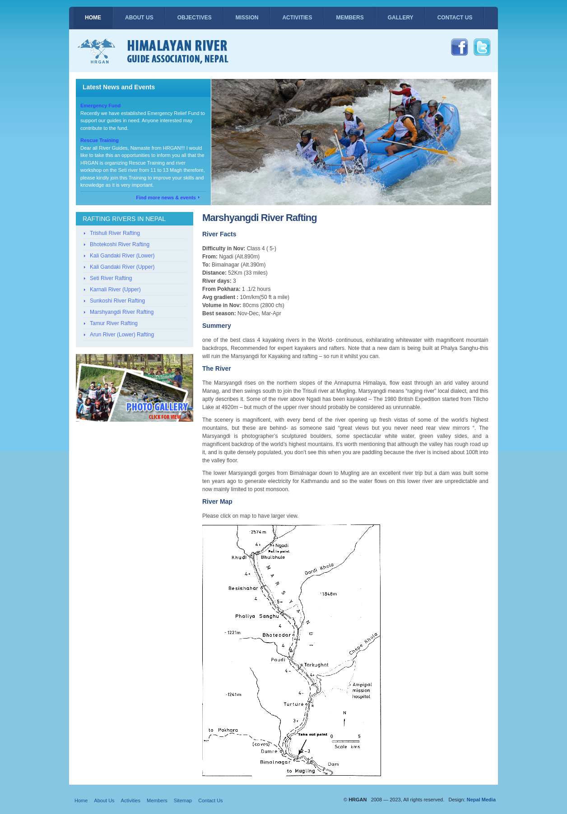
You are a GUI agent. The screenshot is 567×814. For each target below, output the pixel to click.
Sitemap (183, 800)
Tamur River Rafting (114, 323)
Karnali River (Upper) (115, 289)
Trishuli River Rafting (115, 233)
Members (349, 17)
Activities (297, 17)
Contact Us (455, 17)
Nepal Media (481, 799)
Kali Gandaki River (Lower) (122, 256)
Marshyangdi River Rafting (121, 312)
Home (93, 17)
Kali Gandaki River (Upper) (122, 267)
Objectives (194, 17)
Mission (247, 17)
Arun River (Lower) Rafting (122, 334)
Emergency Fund (100, 105)
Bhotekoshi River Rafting (119, 244)
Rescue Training (99, 140)
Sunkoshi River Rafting (117, 301)
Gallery (401, 17)
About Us (139, 17)
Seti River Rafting (111, 278)
